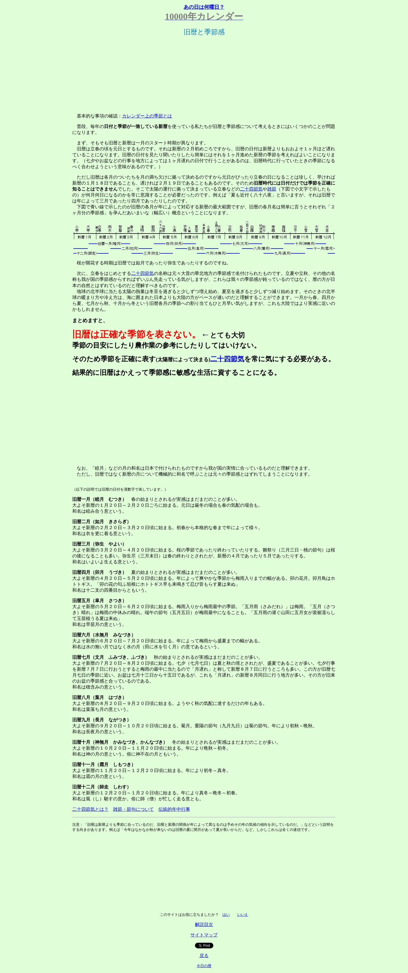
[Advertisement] (204, 73)
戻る (204, 955)
